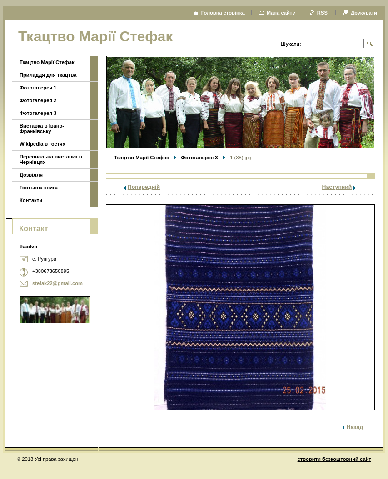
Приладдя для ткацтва (48, 75)
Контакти (31, 200)
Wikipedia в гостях (42, 144)
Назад (354, 427)
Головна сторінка (223, 12)
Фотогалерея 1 (38, 87)
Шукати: (290, 44)
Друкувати (364, 12)
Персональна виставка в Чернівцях (51, 159)
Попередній (144, 187)
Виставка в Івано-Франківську (42, 128)
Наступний (337, 187)
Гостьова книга (39, 187)
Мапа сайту (281, 12)
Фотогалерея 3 (199, 157)
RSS (323, 12)
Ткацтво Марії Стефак (141, 157)
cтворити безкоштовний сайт (334, 459)
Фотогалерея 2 (38, 100)
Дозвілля (31, 175)
